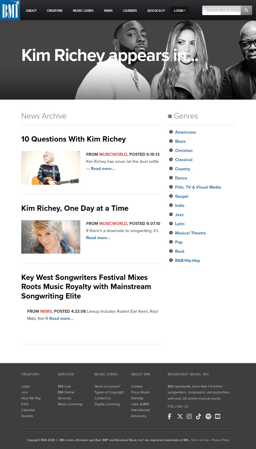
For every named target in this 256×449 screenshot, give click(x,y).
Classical (184, 159)
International (140, 410)
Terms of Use (200, 440)
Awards (27, 416)
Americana (185, 132)
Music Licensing (70, 404)
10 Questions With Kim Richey (73, 139)
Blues (180, 141)
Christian (184, 150)
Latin (180, 223)
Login (25, 386)
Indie (180, 205)
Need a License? (107, 386)
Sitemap (137, 398)
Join (24, 392)
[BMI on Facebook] (172, 416)
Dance (181, 178)
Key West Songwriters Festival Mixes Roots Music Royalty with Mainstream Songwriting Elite (86, 286)
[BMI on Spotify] (210, 416)
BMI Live (64, 386)
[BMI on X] (181, 416)
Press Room (140, 392)
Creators (30, 374)
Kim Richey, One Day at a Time (74, 208)
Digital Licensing (107, 404)
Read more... (103, 168)
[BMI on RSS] (228, 416)
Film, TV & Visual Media (198, 187)
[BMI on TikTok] (200, 416)
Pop (178, 242)
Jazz (179, 214)
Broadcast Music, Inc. (189, 374)
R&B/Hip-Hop (187, 260)
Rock (179, 251)
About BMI (141, 374)
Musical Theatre (190, 233)
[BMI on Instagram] (191, 416)
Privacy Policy (220, 440)
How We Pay (31, 398)
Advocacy (138, 416)
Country (182, 168)
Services (66, 374)
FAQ (24, 404)
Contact (137, 386)
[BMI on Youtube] (219, 416)
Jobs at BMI (140, 404)
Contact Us (102, 398)
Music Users (106, 374)
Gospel (181, 196)
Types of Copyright (109, 392)
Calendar (28, 410)
